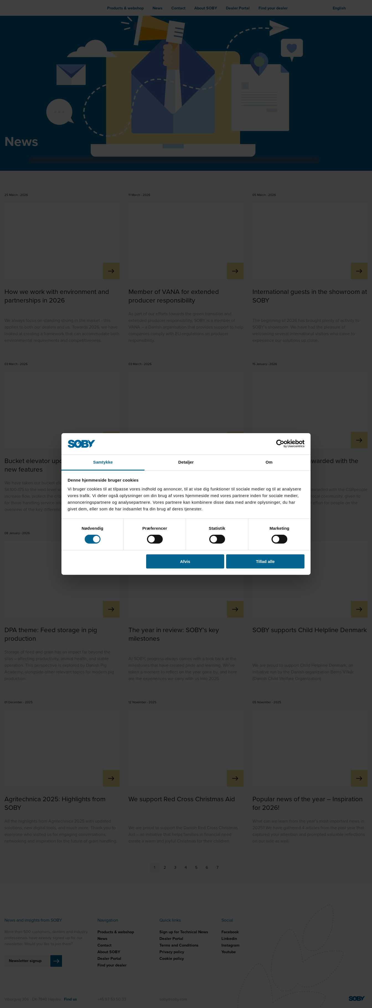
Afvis (185, 561)
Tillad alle (265, 561)
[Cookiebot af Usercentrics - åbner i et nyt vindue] (280, 444)
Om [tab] (268, 462)
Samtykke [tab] (103, 462)
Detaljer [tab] (186, 462)
